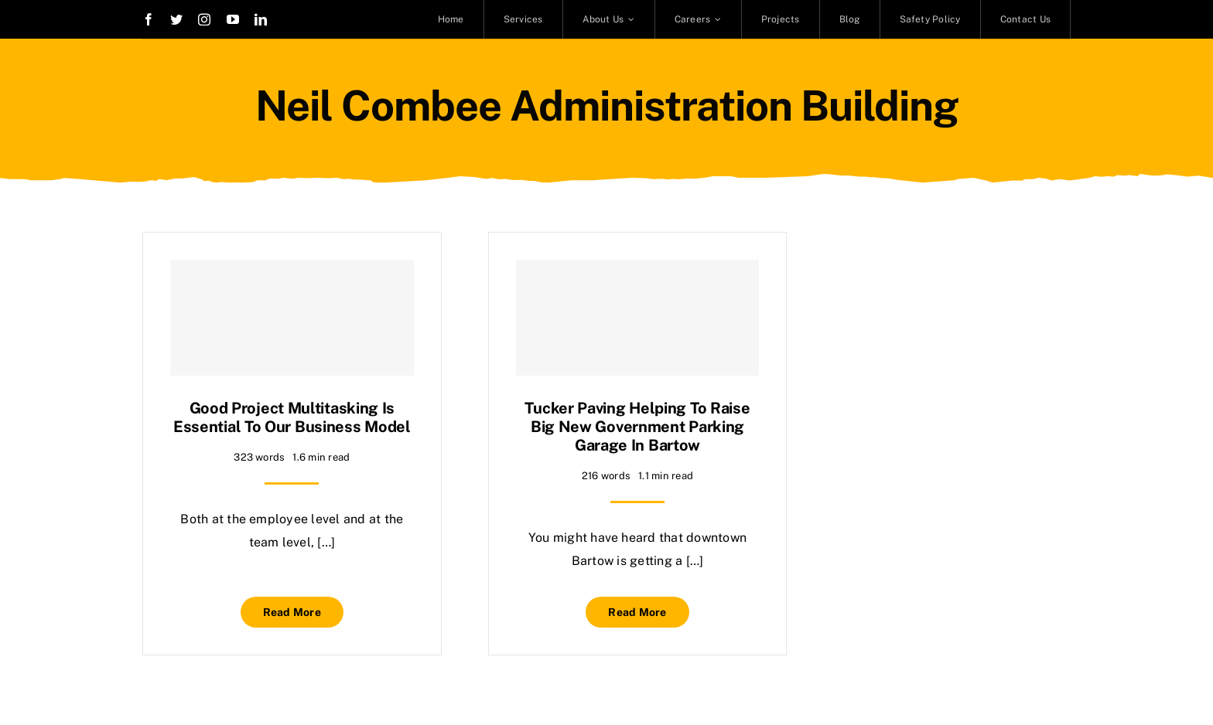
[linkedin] (261, 19)
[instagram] (204, 19)
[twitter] (176, 19)
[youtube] (233, 19)
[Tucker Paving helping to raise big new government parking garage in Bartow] (638, 318)
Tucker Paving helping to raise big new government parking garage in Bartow (637, 426)
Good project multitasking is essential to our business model (292, 417)
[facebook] (148, 19)
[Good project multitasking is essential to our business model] (292, 318)
